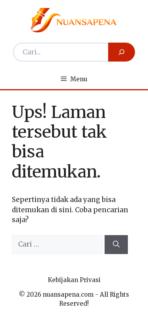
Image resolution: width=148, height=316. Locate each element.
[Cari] (116, 244)
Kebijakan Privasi (74, 280)
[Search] (121, 52)
